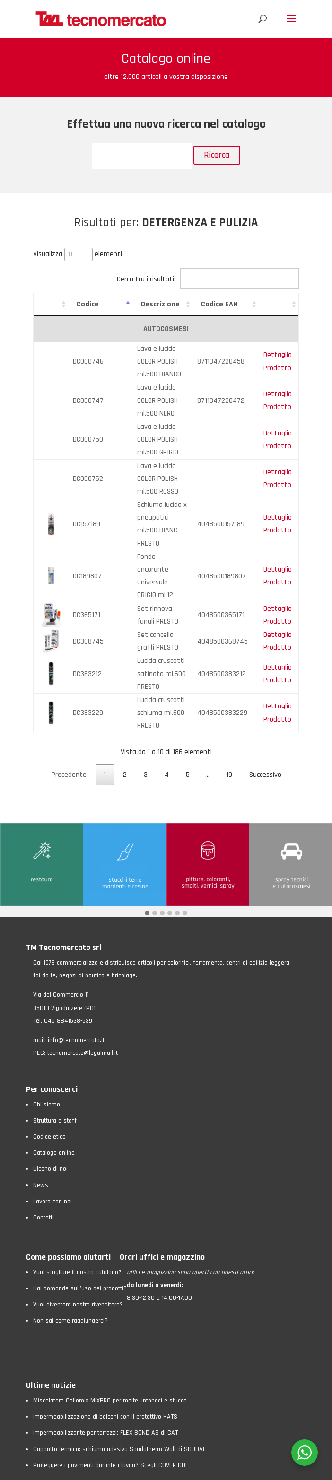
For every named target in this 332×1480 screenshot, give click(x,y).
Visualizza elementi (77, 254)
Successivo (265, 710)
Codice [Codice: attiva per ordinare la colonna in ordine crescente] (86, 304)
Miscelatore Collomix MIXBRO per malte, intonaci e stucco (110, 1336)
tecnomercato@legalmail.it (82, 988)
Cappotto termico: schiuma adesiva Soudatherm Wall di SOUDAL (119, 1385)
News (40, 1121)
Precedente (69, 710)
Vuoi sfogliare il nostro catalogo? (77, 1208)
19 (229, 710)
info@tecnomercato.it (76, 976)
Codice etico (49, 1072)
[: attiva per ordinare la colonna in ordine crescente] (50, 304)
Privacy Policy (69, 1468)
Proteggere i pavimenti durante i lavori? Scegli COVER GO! (110, 1401)
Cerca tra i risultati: (208, 279)
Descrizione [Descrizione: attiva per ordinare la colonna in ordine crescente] (150, 304)
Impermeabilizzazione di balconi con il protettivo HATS (105, 1352)
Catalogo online (54, 1088)
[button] (147, 849)
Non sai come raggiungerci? (70, 1256)
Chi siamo (46, 1040)
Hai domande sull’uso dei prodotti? (80, 1224)
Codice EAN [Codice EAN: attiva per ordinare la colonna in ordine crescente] (222, 304)
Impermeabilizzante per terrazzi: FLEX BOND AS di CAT (105, 1368)
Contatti (43, 1153)
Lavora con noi (52, 1137)
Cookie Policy (109, 1468)
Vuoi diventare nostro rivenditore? (78, 1240)
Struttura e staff (55, 1056)
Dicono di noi (50, 1105)
